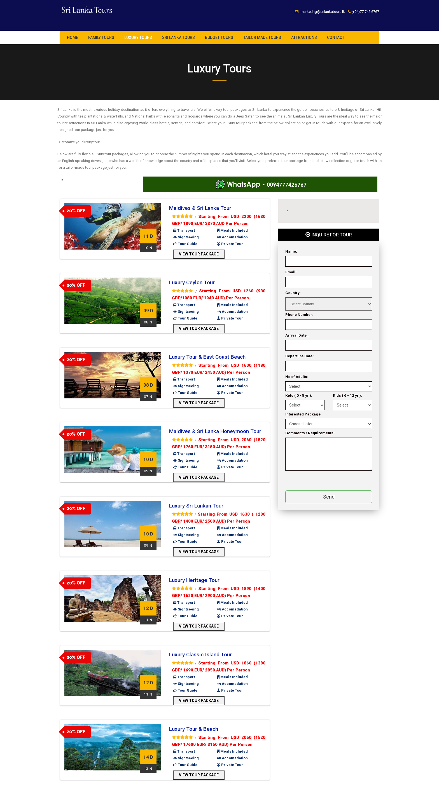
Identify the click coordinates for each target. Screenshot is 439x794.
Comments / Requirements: (310, 433)
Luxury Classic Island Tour (200, 654)
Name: (291, 251)
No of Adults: (296, 376)
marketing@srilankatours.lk (323, 12)
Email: (290, 272)
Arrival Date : (297, 335)
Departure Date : (299, 356)
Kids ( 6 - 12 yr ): (347, 395)
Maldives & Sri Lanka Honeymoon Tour (215, 431)
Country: (293, 292)
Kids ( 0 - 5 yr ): (298, 395)
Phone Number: (299, 314)
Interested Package (303, 414)
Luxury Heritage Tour (194, 580)
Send (329, 497)
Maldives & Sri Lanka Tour (200, 208)
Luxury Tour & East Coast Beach (207, 357)
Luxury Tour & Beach (193, 729)
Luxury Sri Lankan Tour (196, 505)
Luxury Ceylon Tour (192, 282)
